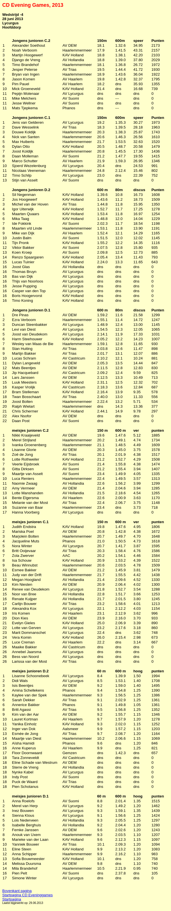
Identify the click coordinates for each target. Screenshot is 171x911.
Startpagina (11, 899)
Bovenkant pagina (17, 891)
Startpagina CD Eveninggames (27, 895)
